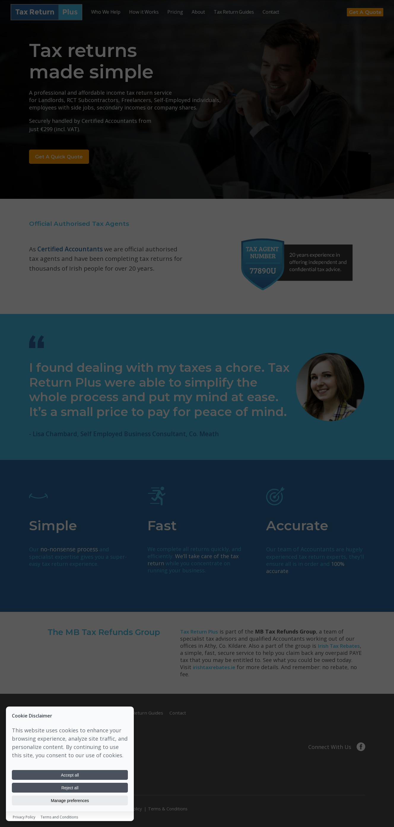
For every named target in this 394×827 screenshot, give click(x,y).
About (198, 11)
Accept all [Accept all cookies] (70, 774)
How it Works (144, 11)
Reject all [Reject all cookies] (70, 787)
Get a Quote (362, 11)
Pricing (175, 11)
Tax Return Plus (200, 633)
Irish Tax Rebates (340, 647)
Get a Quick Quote (67, 158)
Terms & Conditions (168, 808)
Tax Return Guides (234, 11)
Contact (271, 11)
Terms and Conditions (59, 817)
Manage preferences (70, 800)
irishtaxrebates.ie (216, 668)
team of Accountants (304, 551)
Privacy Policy (24, 817)
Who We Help (105, 11)
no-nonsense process (67, 551)
